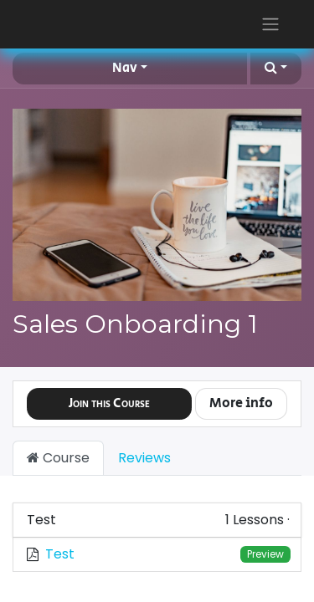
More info (241, 403)
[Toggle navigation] (270, 24)
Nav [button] (124, 68)
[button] (275, 68)
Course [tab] (58, 457)
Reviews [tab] (144, 457)
